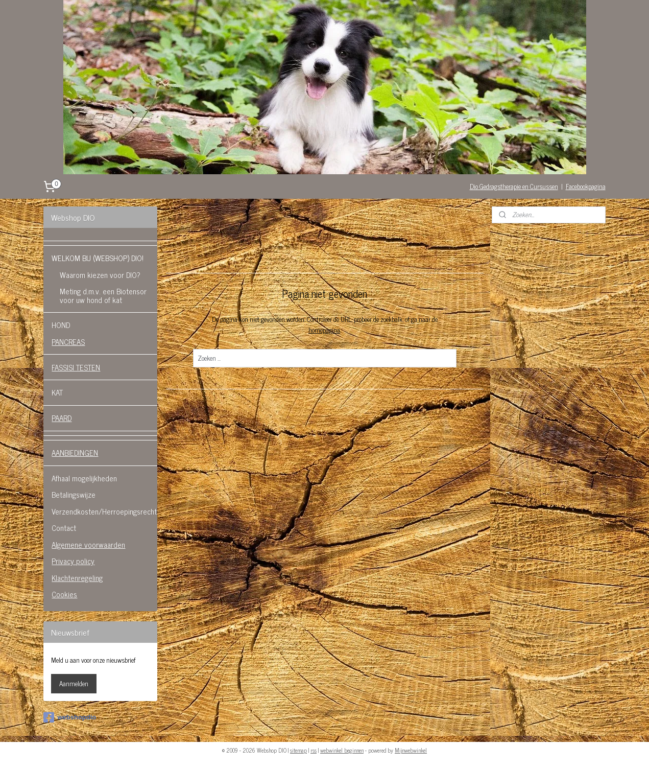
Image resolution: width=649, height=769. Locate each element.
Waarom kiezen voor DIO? (100, 274)
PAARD (61, 417)
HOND (61, 324)
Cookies (64, 594)
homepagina (324, 329)
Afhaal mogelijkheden (84, 478)
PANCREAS (68, 341)
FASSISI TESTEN (76, 367)
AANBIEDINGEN (75, 452)
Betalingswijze (73, 494)
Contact (64, 527)
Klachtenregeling (77, 577)
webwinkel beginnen (342, 750)
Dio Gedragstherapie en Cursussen (514, 186)
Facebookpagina (586, 186)
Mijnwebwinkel (411, 750)
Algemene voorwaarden (88, 544)
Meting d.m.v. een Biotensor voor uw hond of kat (103, 295)
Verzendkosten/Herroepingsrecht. (104, 511)
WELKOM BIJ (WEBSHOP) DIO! (97, 257)
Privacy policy (73, 560)
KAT (57, 392)
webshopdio (69, 717)
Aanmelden (73, 683)
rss (313, 750)
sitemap (298, 750)
